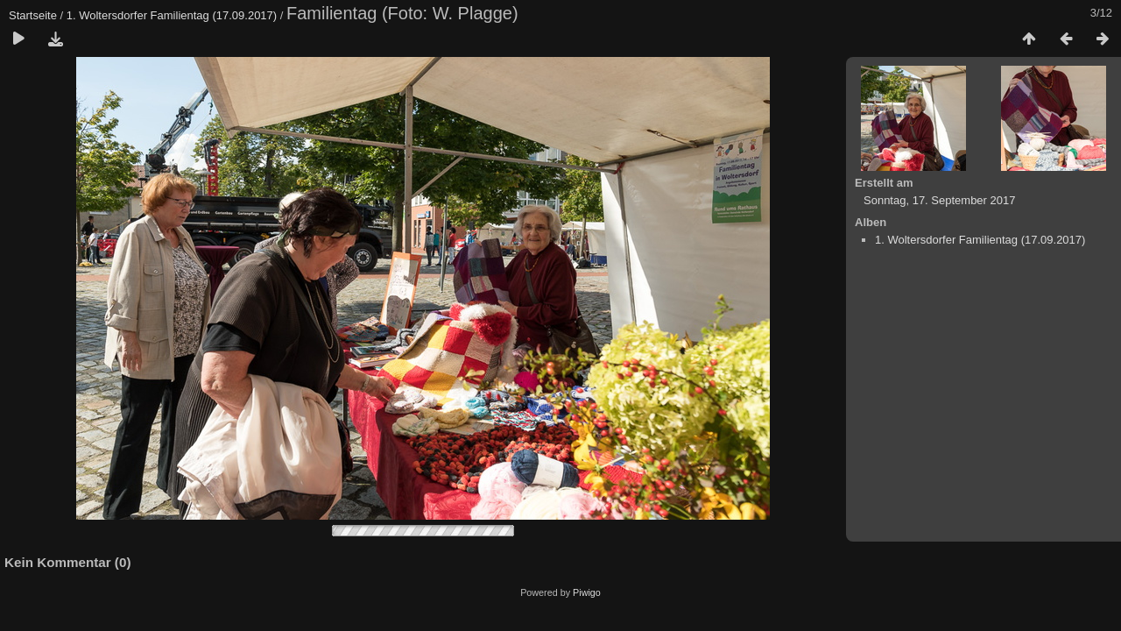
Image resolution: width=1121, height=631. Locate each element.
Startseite (33, 15)
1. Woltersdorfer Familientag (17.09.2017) (172, 15)
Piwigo (587, 592)
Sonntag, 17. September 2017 (939, 200)
